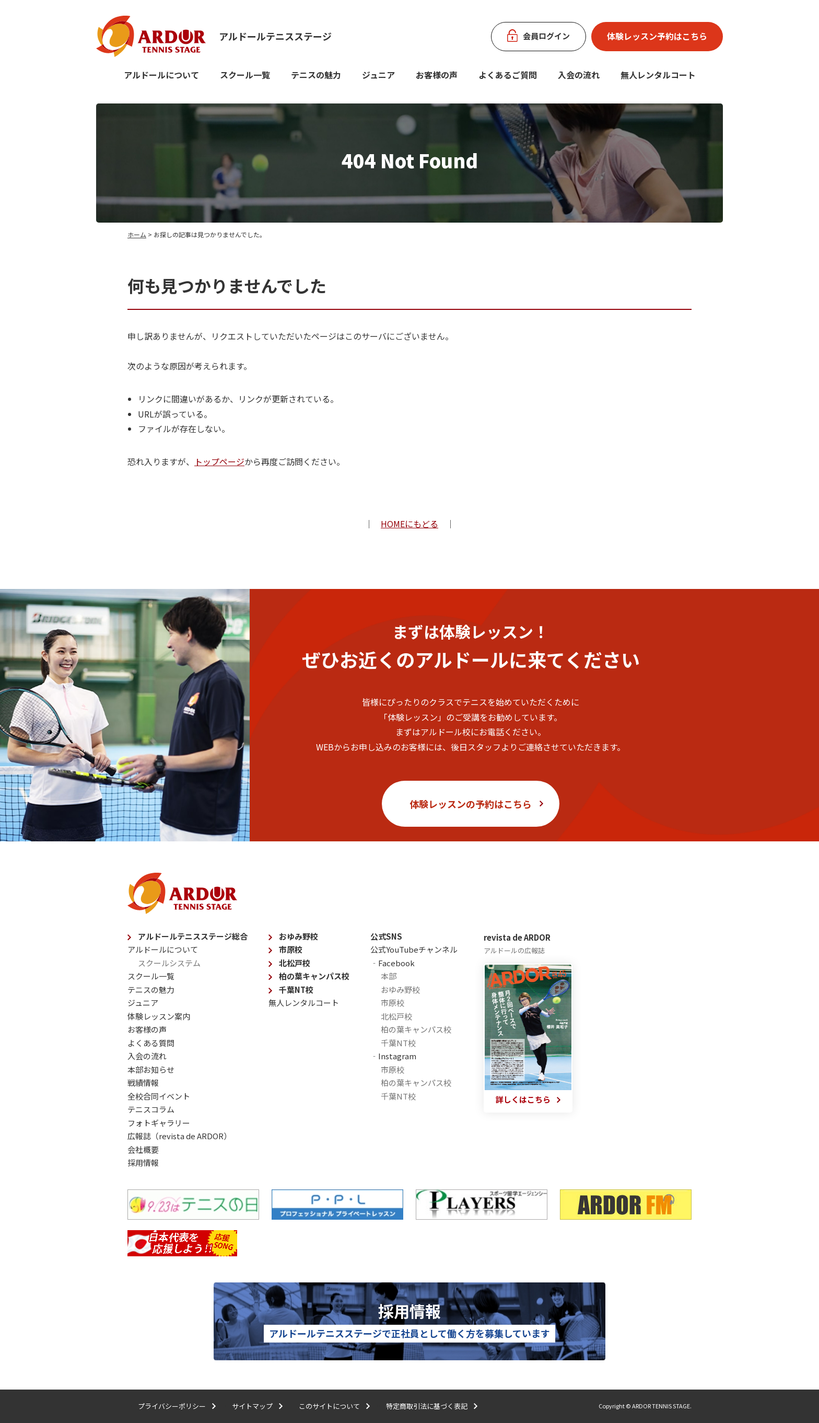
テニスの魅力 (316, 74)
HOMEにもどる (409, 523)
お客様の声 (437, 74)
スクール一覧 (245, 74)
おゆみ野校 (298, 936)
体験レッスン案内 (158, 1016)
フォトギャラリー (158, 1122)
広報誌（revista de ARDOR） (179, 1135)
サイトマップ (252, 1406)
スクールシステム (169, 962)
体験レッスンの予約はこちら (471, 804)
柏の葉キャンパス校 (314, 975)
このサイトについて (329, 1406)
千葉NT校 (296, 989)
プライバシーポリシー (172, 1406)
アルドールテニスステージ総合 (193, 936)
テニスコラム (150, 1109)
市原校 (290, 949)
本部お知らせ (150, 1069)
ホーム (136, 234)
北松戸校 (294, 962)
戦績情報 (143, 1082)
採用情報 (143, 1162)
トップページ (219, 461)
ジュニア (378, 74)
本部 (388, 975)
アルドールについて (161, 74)
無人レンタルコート (303, 1002)
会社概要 (143, 1149)
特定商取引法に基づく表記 (426, 1406)
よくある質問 (150, 1042)
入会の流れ (579, 74)
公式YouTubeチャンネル (414, 949)
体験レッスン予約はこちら (657, 36)
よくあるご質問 (507, 74)
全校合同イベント (158, 1096)
